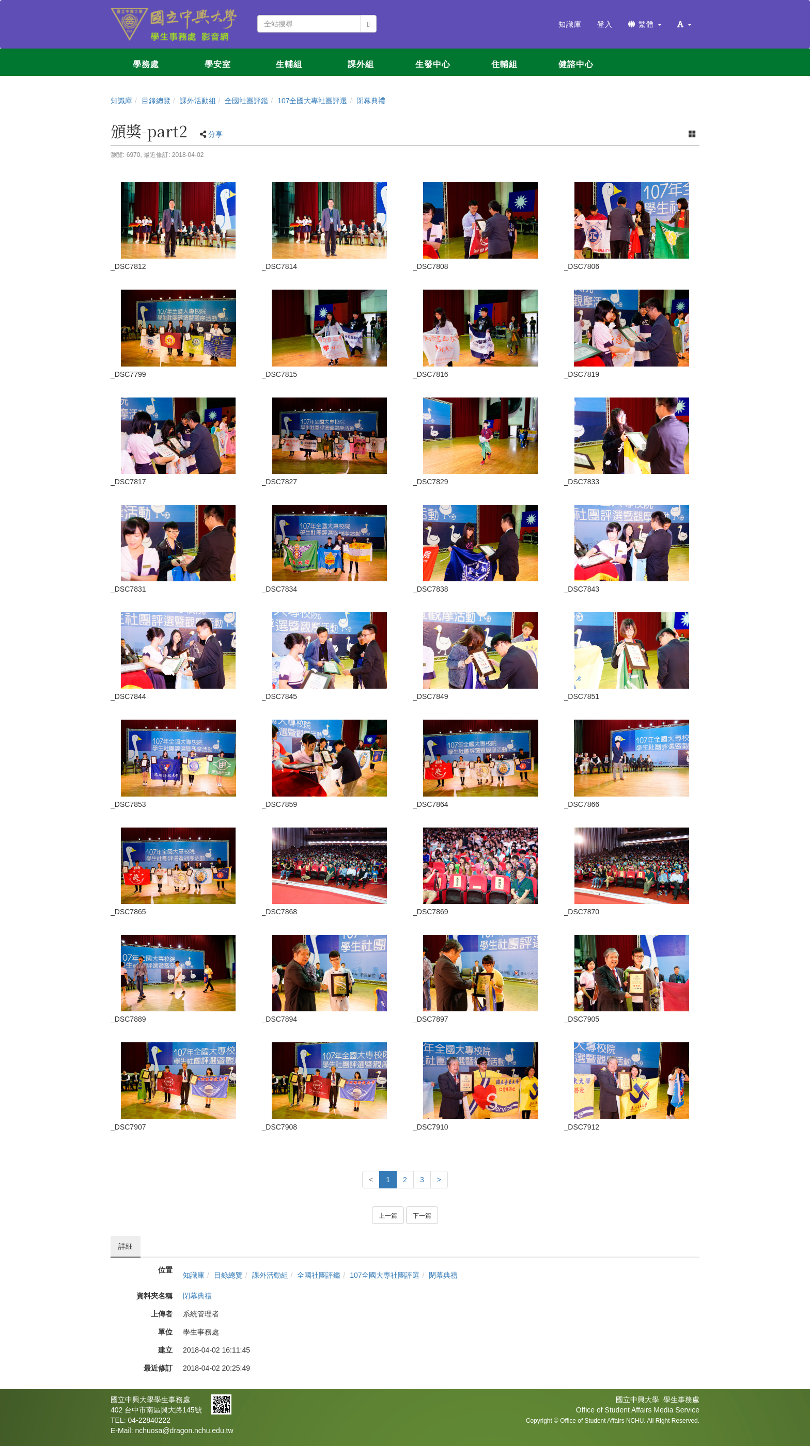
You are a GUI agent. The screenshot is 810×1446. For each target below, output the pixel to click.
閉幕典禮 (370, 101)
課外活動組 (198, 101)
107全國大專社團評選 (312, 101)
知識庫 (121, 101)
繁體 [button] (645, 24)
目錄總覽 (156, 101)
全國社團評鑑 (246, 101)
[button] (684, 24)
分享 (215, 134)
